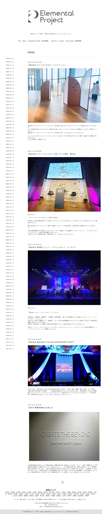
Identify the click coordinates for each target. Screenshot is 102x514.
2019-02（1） (10, 302)
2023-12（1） (10, 141)
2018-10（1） (10, 315)
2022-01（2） (10, 203)
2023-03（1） (10, 164)
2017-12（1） (10, 339)
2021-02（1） (10, 233)
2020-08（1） (10, 253)
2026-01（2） (10, 62)
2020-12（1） (10, 240)
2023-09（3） (10, 151)
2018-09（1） (10, 319)
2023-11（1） (10, 144)
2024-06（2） (10, 121)
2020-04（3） (10, 259)
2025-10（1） (10, 71)
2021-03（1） (10, 230)
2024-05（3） (10, 124)
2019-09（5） (10, 279)
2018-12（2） (10, 309)
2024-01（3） (10, 137)
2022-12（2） (10, 174)
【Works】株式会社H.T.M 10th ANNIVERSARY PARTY (51, 342)
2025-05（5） (10, 85)
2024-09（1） (10, 111)
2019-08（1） (10, 282)
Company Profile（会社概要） (39, 41)
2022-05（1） (10, 193)
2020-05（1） (10, 256)
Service (54, 41)
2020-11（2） (10, 243)
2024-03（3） (10, 131)
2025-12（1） (10, 65)
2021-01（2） (10, 236)
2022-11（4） (10, 177)
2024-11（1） (10, 104)
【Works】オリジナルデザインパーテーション (47, 65)
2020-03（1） (10, 263)
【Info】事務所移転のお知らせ (40, 408)
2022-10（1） (10, 180)
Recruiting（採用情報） (74, 41)
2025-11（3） (10, 68)
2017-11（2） (10, 342)
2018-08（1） (10, 322)
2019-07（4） (10, 286)
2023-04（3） (10, 160)
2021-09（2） (10, 217)
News (24, 41)
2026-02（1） (10, 58)
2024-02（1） (10, 134)
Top (19, 41)
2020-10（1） (10, 246)
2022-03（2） (10, 200)
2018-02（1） (10, 335)
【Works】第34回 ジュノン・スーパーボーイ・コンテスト (52, 247)
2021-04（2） (10, 226)
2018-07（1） (10, 325)
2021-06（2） (10, 220)
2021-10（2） (10, 213)
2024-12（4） (10, 101)
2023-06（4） (10, 154)
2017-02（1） (10, 348)
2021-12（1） (10, 207)
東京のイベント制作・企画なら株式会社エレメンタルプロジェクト (46, 511)
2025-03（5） (10, 91)
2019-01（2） (10, 306)
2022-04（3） (10, 197)
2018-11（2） (10, 312)
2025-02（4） (10, 95)
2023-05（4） (10, 157)
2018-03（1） (10, 332)
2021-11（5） (10, 210)
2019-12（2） (10, 269)
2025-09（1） (10, 75)
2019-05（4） (10, 292)
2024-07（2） (10, 118)
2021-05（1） (10, 223)
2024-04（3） (10, 127)
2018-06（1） (10, 329)
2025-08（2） (10, 78)
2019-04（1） (10, 296)
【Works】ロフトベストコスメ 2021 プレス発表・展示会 (52, 154)
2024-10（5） (10, 108)
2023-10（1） (10, 147)
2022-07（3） (10, 187)
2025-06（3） (10, 81)
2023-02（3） (10, 167)
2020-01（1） (10, 266)
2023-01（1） (10, 170)
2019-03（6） (10, 299)
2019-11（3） (10, 273)
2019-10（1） (10, 276)
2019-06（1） (10, 289)
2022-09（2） (10, 184)
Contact (61, 41)
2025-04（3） (10, 88)
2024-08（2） (10, 114)
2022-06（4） (10, 190)
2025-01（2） (10, 98)
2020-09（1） (10, 250)
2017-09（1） (10, 345)
